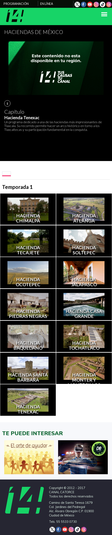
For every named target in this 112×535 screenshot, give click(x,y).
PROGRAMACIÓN (16, 3)
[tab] (6, 174)
